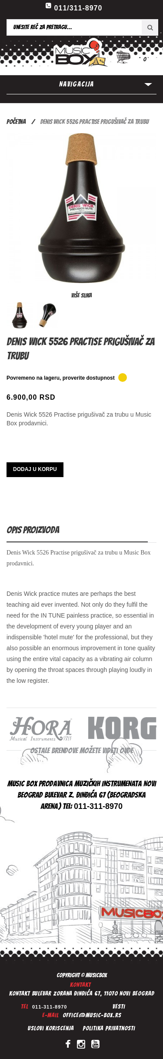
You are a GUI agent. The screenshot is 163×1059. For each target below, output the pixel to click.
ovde (126, 750)
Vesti (119, 1006)
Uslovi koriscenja (51, 1028)
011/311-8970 (78, 8)
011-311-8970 (49, 1006)
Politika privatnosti (109, 1028)
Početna (16, 121)
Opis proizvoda (33, 530)
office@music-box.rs (92, 1015)
